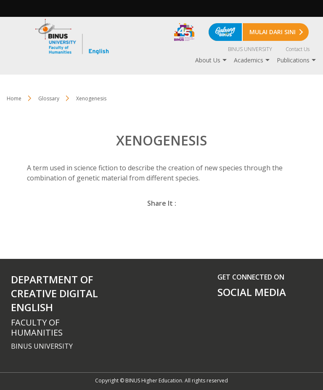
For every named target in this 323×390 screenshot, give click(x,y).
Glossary (48, 98)
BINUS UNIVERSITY (250, 49)
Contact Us (298, 49)
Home (14, 98)
